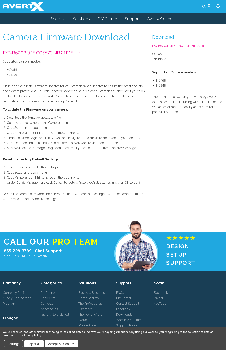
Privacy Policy (32, 335)
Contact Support (127, 303)
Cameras (47, 303)
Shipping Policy (127, 325)
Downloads (124, 314)
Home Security (88, 298)
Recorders (48, 298)
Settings (13, 344)
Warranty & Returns (129, 320)
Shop (58, 19)
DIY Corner (107, 19)
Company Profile (14, 293)
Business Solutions (91, 293)
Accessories (49, 309)
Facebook (161, 293)
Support (132, 19)
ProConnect (49, 293)
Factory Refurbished (55, 314)
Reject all (33, 344)
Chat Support (48, 250)
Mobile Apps (87, 325)
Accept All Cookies (61, 344)
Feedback (123, 309)
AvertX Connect (161, 19)
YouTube (160, 303)
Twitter (158, 298)
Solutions (81, 19)
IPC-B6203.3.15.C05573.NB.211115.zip (41, 53)
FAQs (120, 293)
